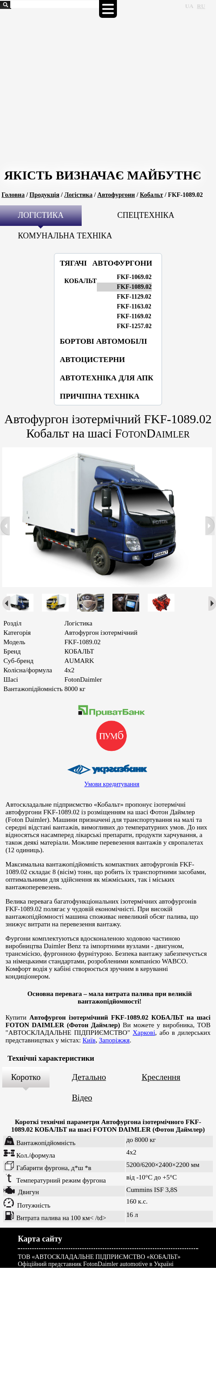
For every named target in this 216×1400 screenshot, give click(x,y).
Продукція (44, 195)
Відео (82, 1097)
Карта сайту (40, 1238)
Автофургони (116, 195)
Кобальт (151, 195)
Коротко (26, 1077)
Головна (13, 195)
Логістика (78, 195)
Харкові (144, 1032)
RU (201, 6)
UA (189, 6)
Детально (89, 1077)
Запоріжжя (114, 1040)
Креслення (160, 1077)
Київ (89, 1040)
